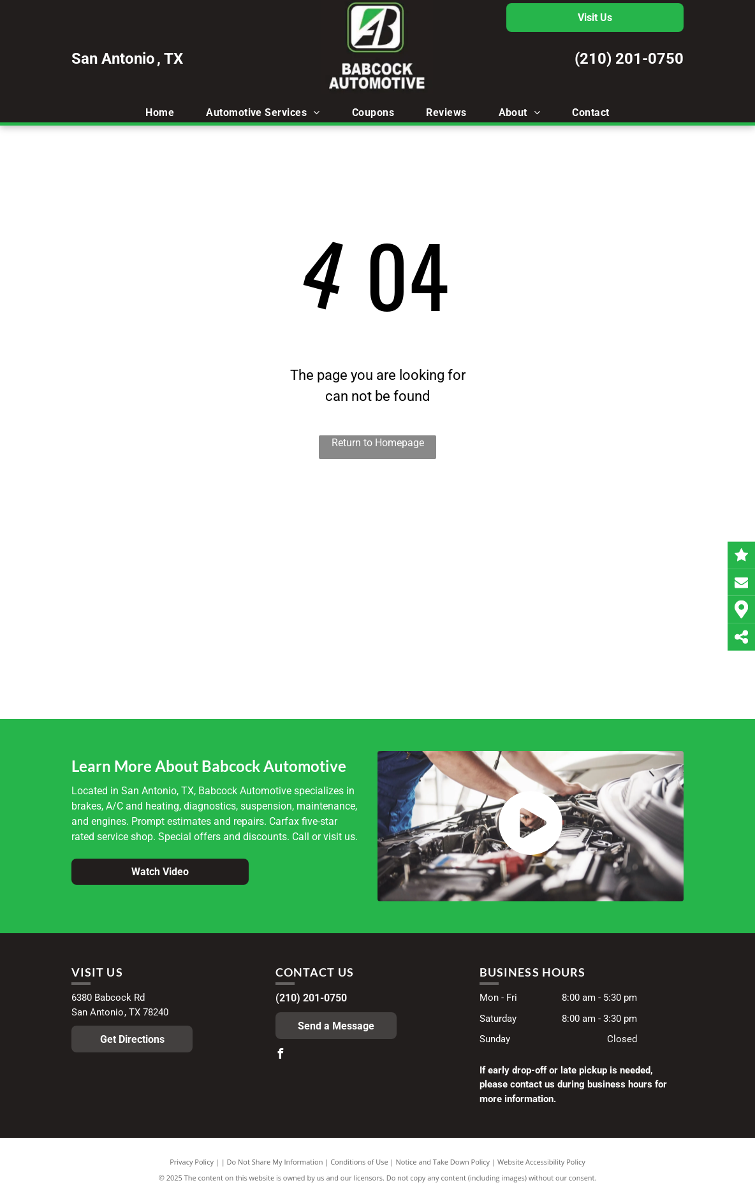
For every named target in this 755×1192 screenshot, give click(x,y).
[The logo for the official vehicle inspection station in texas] (377, 596)
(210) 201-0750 (629, 59)
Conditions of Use (359, 1162)
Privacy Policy (192, 1162)
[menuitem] (159, 112)
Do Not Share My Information (275, 1162)
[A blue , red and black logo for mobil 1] (185, 583)
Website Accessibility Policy (541, 1162)
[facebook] (280, 1055)
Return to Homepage (378, 443)
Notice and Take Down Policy (443, 1162)
